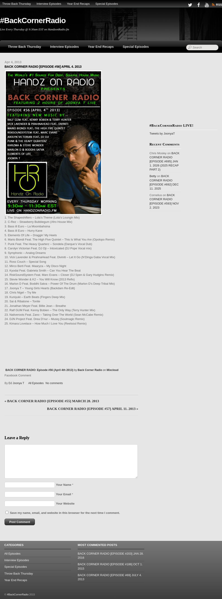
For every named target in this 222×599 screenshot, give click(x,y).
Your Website (65, 503)
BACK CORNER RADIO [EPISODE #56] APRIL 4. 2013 (43, 66)
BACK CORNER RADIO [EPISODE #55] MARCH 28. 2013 (52, 401)
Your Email (63, 494)
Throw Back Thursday (16, 3)
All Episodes (36, 383)
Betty (153, 176)
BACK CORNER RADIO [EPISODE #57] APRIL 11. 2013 (92, 409)
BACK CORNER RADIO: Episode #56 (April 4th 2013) (39, 370)
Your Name (63, 484)
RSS (219, 4)
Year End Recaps (78, 3)
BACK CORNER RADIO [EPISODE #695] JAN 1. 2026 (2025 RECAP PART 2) (164, 161)
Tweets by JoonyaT (162, 133)
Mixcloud (112, 370)
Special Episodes (106, 3)
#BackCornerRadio (17, 594)
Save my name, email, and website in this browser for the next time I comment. (65, 513)
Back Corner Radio (90, 370)
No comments (54, 383)
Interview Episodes (48, 3)
